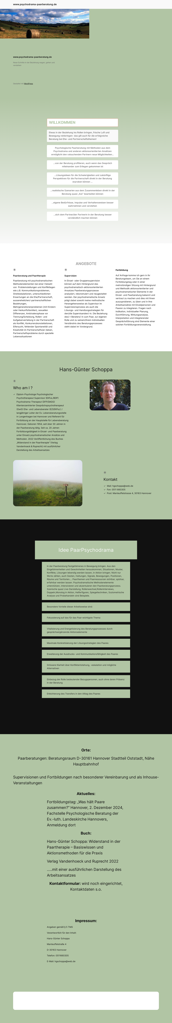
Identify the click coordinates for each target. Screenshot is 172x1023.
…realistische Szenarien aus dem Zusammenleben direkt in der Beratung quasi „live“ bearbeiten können (82, 192)
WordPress (28, 83)
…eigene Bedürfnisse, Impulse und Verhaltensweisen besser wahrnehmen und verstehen (83, 204)
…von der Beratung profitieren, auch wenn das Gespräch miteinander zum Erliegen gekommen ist (82, 165)
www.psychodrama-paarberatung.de (35, 4)
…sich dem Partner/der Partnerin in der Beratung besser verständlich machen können (82, 216)
